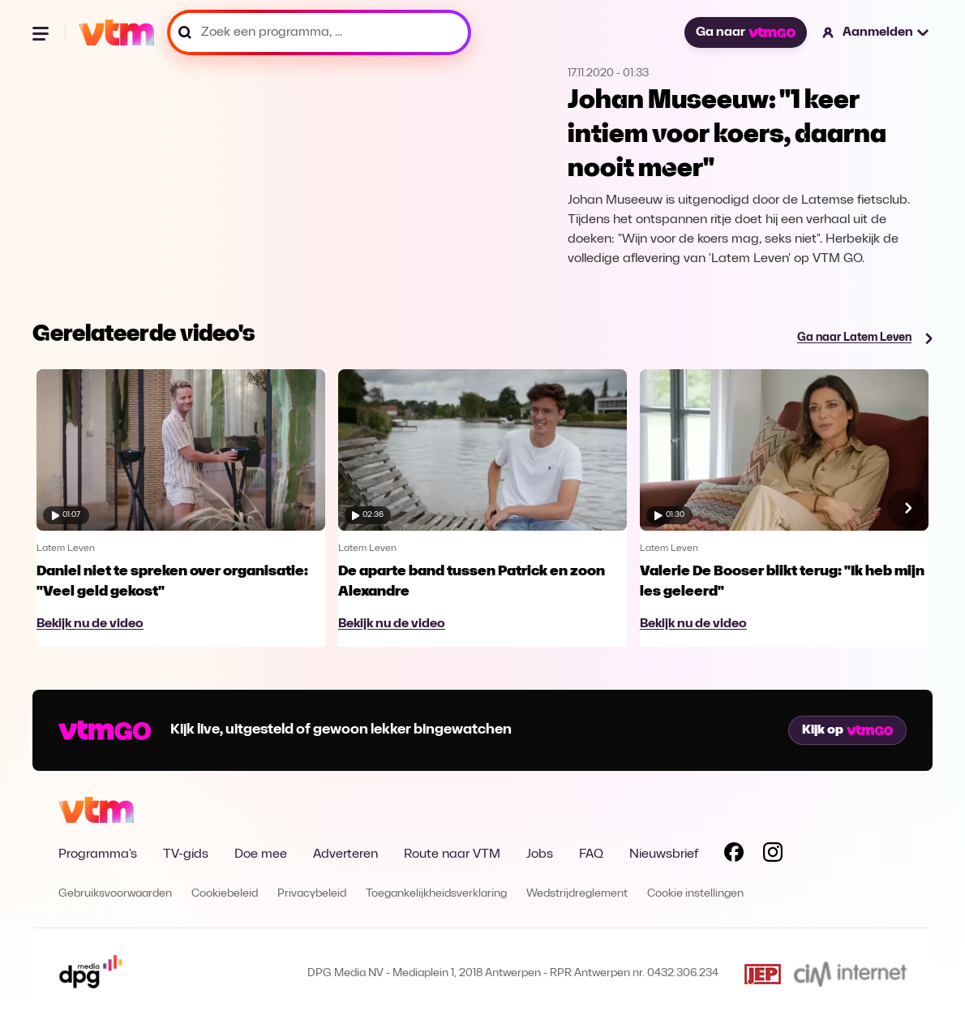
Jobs (539, 854)
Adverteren (345, 854)
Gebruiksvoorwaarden (115, 894)
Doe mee (260, 854)
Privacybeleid (311, 894)
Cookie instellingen (695, 894)
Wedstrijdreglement (577, 894)
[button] (876, 32)
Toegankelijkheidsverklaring (436, 894)
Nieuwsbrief (663, 854)
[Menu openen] (42, 32)
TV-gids (185, 854)
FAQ (591, 854)
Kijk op (847, 730)
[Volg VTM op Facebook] (734, 855)
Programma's (97, 854)
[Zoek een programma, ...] (319, 32)
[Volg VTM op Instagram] (773, 855)
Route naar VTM (452, 854)
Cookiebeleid (224, 894)
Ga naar (745, 32)
